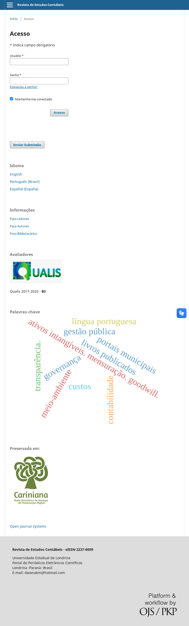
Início (14, 19)
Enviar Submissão (27, 145)
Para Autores (19, 226)
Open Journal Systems (28, 526)
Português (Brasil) (25, 181)
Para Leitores (19, 218)
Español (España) (24, 189)
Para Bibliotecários (23, 233)
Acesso (59, 112)
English (16, 174)
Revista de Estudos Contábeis (40, 4)
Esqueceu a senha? (24, 87)
